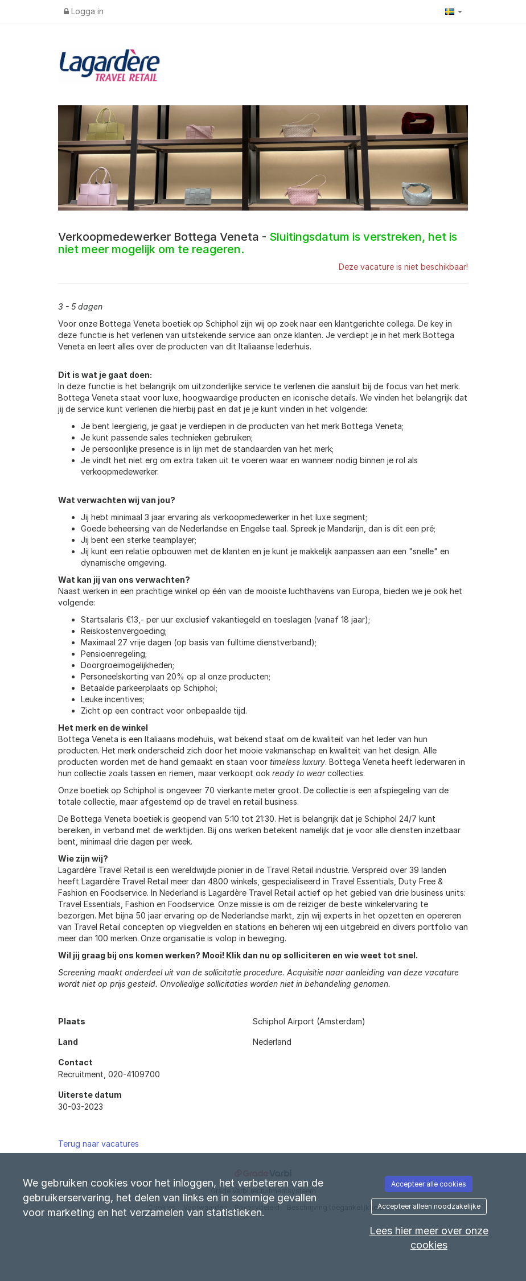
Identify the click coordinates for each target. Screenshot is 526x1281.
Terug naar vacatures (98, 1143)
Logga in (84, 11)
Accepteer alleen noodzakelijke (428, 1206)
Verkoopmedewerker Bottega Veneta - (257, 243)
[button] (453, 11)
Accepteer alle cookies (428, 1184)
